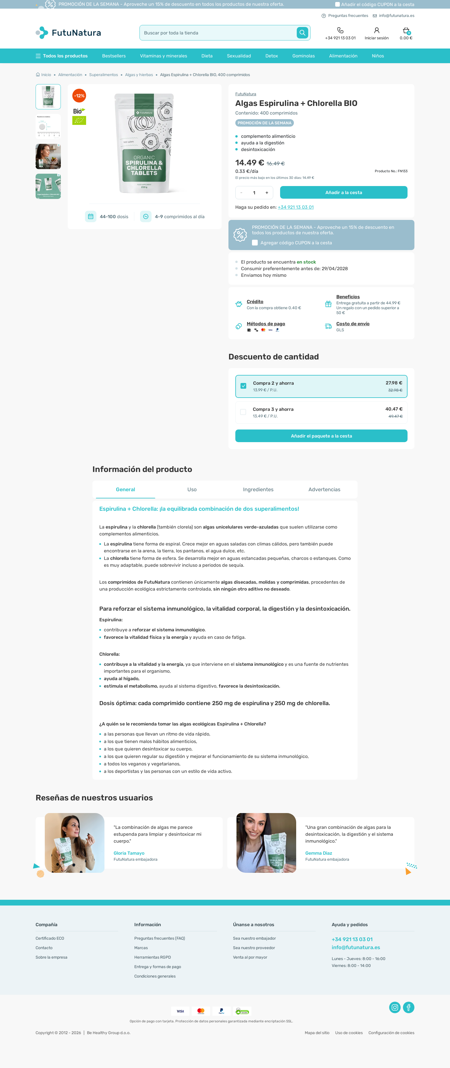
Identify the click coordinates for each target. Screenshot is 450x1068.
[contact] (340, 32)
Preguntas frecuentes (344, 15)
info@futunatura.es (393, 15)
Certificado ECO (50, 938)
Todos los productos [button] (62, 56)
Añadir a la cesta (343, 192)
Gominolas (303, 56)
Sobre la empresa (51, 957)
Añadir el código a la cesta (377, 4)
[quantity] (254, 192)
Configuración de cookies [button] (391, 1032)
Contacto (44, 947)
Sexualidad (239, 56)
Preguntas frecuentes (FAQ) (159, 938)
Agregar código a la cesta (296, 242)
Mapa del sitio (317, 1032)
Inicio (43, 74)
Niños (378, 56)
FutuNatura (245, 94)
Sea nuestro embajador (254, 938)
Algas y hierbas (139, 74)
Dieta (207, 56)
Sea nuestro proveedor (254, 947)
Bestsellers (114, 56)
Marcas (141, 947)
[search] (225, 32)
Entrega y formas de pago (157, 966)
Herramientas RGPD (152, 957)
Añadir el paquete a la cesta (321, 436)
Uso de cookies (349, 1032)
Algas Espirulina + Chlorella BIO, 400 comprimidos (205, 74)
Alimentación (343, 56)
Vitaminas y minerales (163, 56)
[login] (377, 32)
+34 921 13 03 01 (296, 207)
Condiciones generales (155, 976)
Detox (271, 56)
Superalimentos (103, 74)
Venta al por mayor (250, 957)
